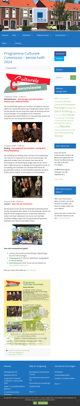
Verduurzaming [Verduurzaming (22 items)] (66, 132)
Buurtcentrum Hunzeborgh (39, 383)
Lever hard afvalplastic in (16, 352)
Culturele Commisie (14, 350)
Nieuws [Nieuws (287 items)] (65, 126)
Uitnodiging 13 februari (15, 354)
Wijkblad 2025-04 (10, 375)
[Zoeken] (73, 77)
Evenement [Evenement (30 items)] (70, 104)
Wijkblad (29, 35)
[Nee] (77, 401)
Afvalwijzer (59, 372)
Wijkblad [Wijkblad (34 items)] (58, 135)
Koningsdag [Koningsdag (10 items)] (66, 123)
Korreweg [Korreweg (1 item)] (56, 127)
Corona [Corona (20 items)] (57, 101)
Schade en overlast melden (65, 378)
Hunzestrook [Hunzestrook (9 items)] (59, 118)
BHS (16, 35)
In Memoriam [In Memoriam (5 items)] (58, 120)
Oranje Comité (34, 386)
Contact (18, 43)
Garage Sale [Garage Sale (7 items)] (70, 108)
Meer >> (32, 392)
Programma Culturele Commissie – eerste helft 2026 (13, 380)
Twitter (59, 58)
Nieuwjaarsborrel (10, 372)
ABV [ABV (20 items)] (56, 98)
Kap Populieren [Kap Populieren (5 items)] (69, 120)
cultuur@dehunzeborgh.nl (19, 265)
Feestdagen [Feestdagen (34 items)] (60, 107)
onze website (31, 270)
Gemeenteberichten (62, 375)
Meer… (7, 43)
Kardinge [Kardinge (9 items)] (57, 123)
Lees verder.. (59, 179)
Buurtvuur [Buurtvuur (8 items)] (65, 98)
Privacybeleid (43, 403)
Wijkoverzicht (45, 35)
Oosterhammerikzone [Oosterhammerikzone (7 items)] (62, 130)
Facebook (60, 53)
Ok (35, 403)
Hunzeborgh (25, 350)
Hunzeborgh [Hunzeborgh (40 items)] (68, 114)
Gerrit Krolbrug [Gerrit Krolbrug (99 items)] (63, 111)
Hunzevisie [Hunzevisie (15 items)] (69, 118)
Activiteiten (62, 35)
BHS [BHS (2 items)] (59, 99)
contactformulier (63, 218)
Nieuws (5, 35)
